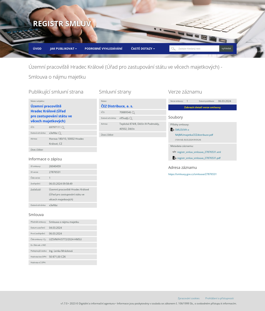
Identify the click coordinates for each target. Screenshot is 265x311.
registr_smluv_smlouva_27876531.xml (199, 152)
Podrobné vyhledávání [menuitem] (103, 48)
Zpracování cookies (189, 298)
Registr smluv (62, 23)
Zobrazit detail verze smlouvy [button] (202, 107)
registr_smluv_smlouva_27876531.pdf (198, 158)
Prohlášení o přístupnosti (219, 298)
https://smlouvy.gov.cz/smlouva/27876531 (192, 174)
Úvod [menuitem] (37, 48)
